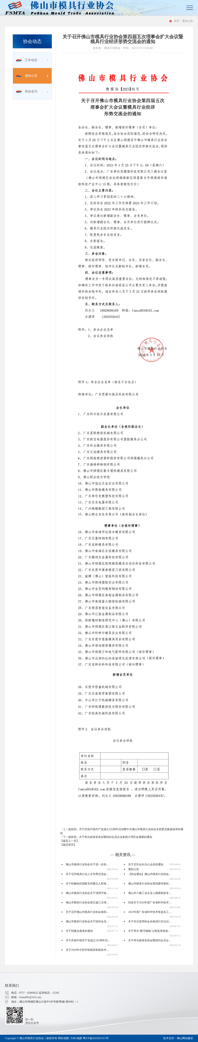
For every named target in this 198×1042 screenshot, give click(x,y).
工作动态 (26, 60)
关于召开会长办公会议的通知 (145, 864)
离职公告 (133, 869)
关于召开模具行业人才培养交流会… (87, 874)
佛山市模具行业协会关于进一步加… (87, 864)
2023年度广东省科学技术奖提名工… (150, 912)
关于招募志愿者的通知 (79, 931)
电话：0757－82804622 (24, 992)
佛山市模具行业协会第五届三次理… (87, 902)
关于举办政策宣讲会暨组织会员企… (150, 940)
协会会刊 (26, 91)
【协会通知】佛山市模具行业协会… (150, 874)
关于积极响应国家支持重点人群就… (87, 883)
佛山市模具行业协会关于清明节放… (87, 893)
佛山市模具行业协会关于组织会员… (87, 921)
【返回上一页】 (69, 840)
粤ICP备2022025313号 (96, 1038)
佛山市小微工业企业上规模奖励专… (150, 893)
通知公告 (26, 75)
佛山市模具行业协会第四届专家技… (150, 883)
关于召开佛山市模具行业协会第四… (87, 912)
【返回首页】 (68, 844)
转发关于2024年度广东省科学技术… (150, 902)
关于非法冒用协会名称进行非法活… (150, 921)
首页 (176, 21)
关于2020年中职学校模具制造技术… (87, 949)
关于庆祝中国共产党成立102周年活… (88, 940)
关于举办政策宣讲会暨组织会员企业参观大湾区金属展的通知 (115, 837)
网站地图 (63, 1038)
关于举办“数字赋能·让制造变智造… (149, 931)
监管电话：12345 (49, 992)
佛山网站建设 (185, 1038)
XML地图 (76, 1038)
